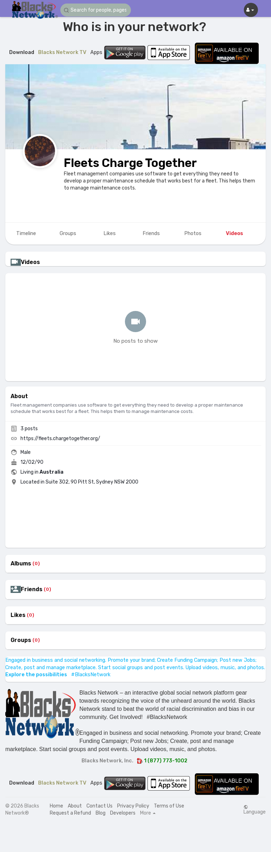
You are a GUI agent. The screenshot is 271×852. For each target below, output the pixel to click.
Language (254, 810)
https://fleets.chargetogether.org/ (60, 439)
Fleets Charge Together (130, 163)
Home (56, 806)
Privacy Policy (133, 806)
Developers (123, 813)
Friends (31, 589)
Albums (21, 563)
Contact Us (99, 806)
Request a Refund (70, 813)
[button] (95, 10)
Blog (101, 813)
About (75, 806)
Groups (21, 640)
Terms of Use (169, 806)
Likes (18, 615)
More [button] (148, 813)
